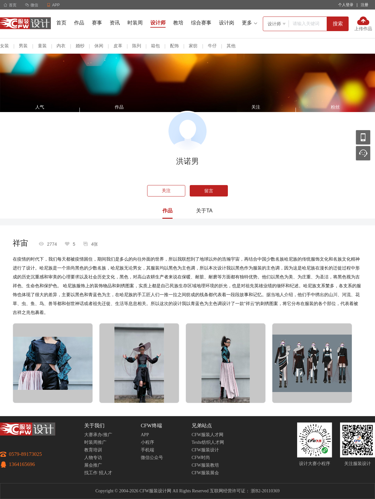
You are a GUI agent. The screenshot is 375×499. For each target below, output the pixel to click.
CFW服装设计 (205, 450)
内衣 (61, 45)
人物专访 (93, 457)
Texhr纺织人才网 (208, 442)
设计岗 (226, 22)
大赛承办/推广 (98, 434)
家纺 (193, 45)
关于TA (204, 210)
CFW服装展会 (205, 472)
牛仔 (212, 45)
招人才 (105, 472)
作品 (79, 22)
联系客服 (363, 153)
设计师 (158, 22)
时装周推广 (95, 442)
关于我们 (94, 425)
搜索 (338, 23)
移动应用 (363, 137)
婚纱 (80, 45)
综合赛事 (201, 22)
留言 (208, 190)
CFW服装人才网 (207, 434)
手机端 (147, 450)
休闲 (98, 45)
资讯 (115, 22)
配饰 (174, 45)
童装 (42, 45)
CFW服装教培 (205, 465)
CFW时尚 (201, 457)
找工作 (91, 472)
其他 (231, 45)
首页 (10, 5)
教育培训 (93, 450)
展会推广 (93, 465)
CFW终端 (151, 425)
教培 (178, 22)
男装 (23, 45)
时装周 (135, 22)
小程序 (147, 442)
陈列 (136, 45)
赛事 (97, 22)
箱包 (155, 45)
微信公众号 (152, 457)
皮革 (117, 45)
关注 (166, 190)
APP (145, 434)
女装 (4, 45)
